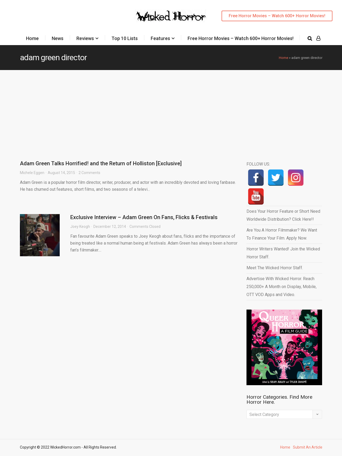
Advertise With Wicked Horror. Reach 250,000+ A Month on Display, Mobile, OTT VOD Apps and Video (281, 286)
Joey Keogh (80, 226)
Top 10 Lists (124, 38)
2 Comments (89, 173)
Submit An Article (307, 447)
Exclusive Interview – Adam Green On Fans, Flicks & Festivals (144, 217)
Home (32, 38)
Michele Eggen (32, 173)
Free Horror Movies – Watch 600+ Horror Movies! (277, 15)
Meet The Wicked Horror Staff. (274, 267)
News (57, 38)
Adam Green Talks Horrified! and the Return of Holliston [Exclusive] (101, 163)
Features (160, 38)
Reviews (85, 38)
